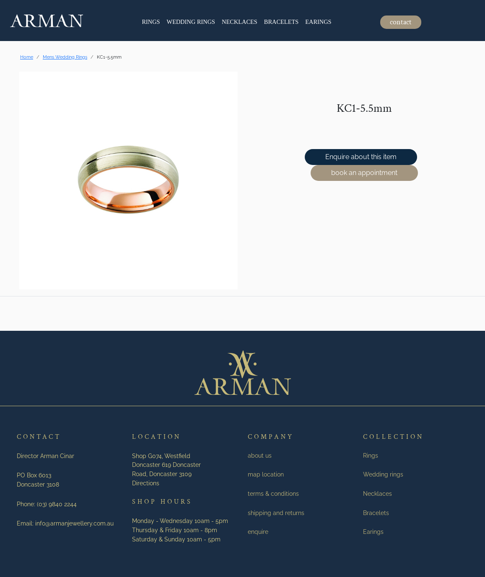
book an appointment (364, 173)
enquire (258, 531)
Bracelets (281, 21)
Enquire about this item (361, 157)
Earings (318, 21)
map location (266, 474)
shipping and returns (276, 512)
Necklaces (239, 21)
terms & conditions (273, 493)
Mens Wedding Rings (65, 57)
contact (401, 22)
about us (260, 455)
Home (26, 57)
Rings (151, 21)
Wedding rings (191, 21)
